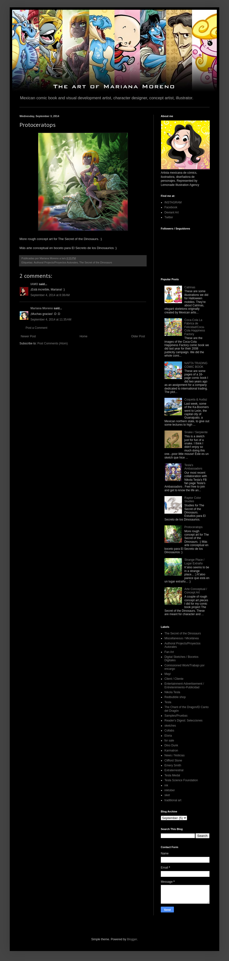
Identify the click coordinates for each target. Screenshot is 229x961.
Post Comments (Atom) (52, 343)
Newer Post (28, 336)
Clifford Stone (173, 760)
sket (167, 795)
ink (166, 785)
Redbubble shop (175, 697)
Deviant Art (171, 212)
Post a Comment (36, 328)
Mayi (167, 674)
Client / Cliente (173, 679)
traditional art (172, 800)
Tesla (167, 702)
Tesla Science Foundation (181, 780)
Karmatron (171, 750)
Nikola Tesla (172, 692)
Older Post (138, 336)
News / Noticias (174, 755)
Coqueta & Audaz (195, 399)
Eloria (168, 735)
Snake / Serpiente (196, 432)
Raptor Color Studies (192, 499)
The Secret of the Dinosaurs (95, 262)
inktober (169, 790)
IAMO (34, 284)
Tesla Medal (172, 775)
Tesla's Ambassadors (193, 466)
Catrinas (189, 287)
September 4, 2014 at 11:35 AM (50, 319)
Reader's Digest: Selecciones (183, 720)
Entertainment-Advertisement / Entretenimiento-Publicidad (184, 685)
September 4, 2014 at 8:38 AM (50, 295)
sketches (170, 725)
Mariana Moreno (41, 308)
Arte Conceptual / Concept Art (195, 590)
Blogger (132, 939)
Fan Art (169, 652)
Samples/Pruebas (176, 715)
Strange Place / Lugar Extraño (194, 561)
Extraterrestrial (173, 770)
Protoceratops (193, 527)
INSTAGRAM (172, 202)
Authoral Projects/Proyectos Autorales (56, 262)
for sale (169, 740)
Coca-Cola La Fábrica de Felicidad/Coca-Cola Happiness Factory (194, 327)
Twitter (168, 217)
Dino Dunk (171, 745)
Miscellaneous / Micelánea (181, 638)
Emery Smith (172, 765)
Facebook (170, 207)
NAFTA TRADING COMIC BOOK (196, 364)
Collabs (169, 730)
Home (83, 336)
